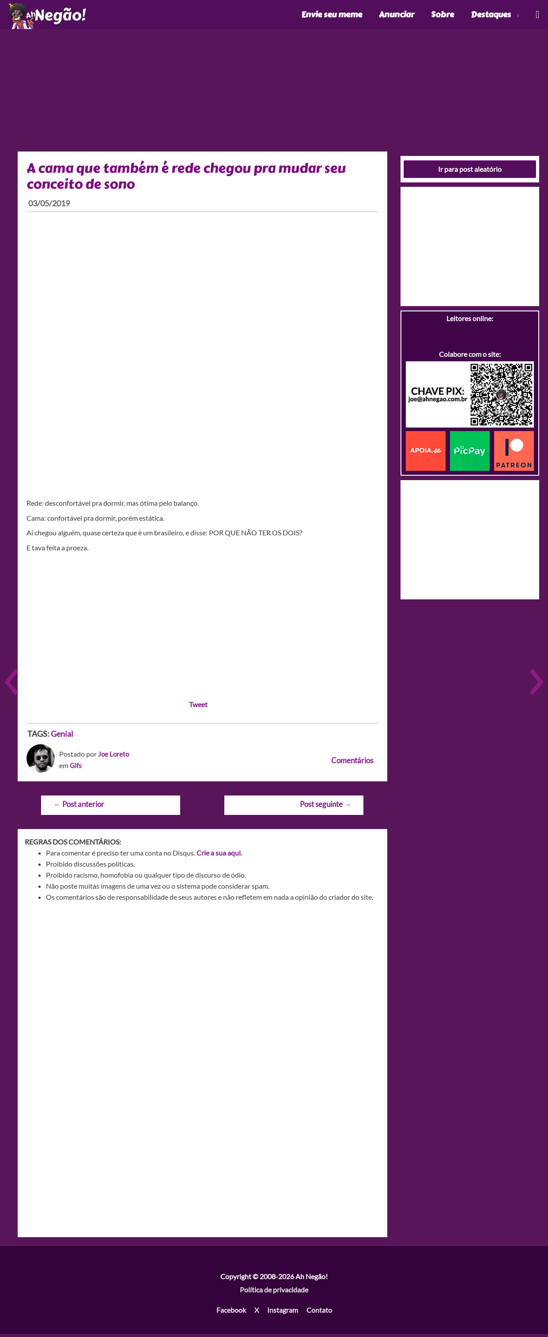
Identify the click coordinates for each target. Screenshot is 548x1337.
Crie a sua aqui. (219, 856)
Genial (62, 737)
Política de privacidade (274, 1292)
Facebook (231, 1313)
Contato (319, 1313)
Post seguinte (325, 807)
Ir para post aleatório (470, 172)
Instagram (282, 1313)
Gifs (76, 768)
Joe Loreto (114, 757)
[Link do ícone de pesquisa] (537, 16)
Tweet (198, 707)
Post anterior (78, 807)
